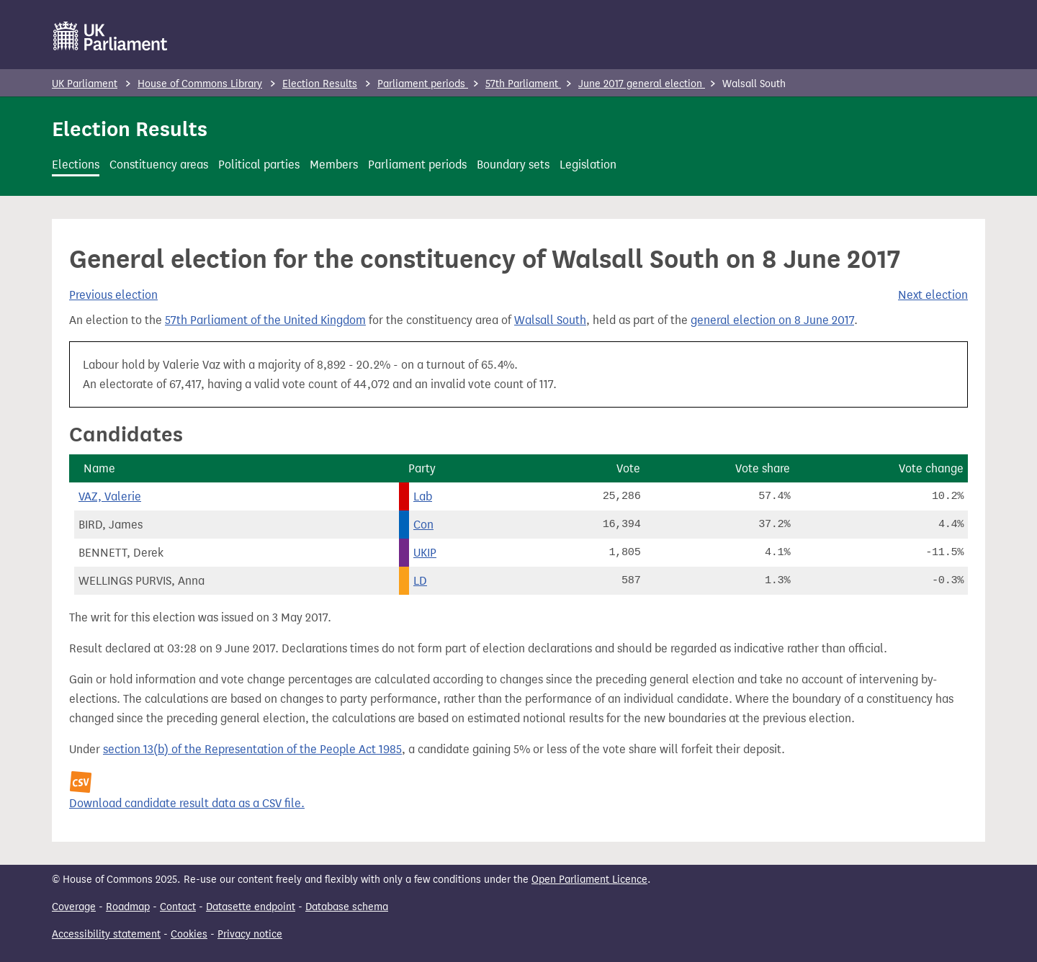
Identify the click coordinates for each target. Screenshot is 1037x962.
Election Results (319, 84)
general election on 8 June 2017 (772, 320)
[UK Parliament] (110, 36)
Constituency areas (158, 164)
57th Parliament (523, 84)
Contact (178, 907)
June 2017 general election (641, 84)
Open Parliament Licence (589, 879)
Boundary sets (513, 164)
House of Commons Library (200, 84)
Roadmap (128, 907)
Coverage (74, 907)
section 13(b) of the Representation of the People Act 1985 (252, 749)
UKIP (424, 552)
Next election (933, 295)
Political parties (259, 164)
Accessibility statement (106, 934)
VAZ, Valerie (109, 496)
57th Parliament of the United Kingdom (265, 320)
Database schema (346, 907)
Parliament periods (422, 84)
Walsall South (550, 320)
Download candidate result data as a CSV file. (187, 803)
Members (334, 164)
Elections (75, 164)
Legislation (588, 164)
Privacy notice (249, 934)
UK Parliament (84, 84)
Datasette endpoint (250, 907)
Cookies (189, 934)
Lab (422, 496)
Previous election (113, 295)
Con (423, 524)
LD (420, 581)
